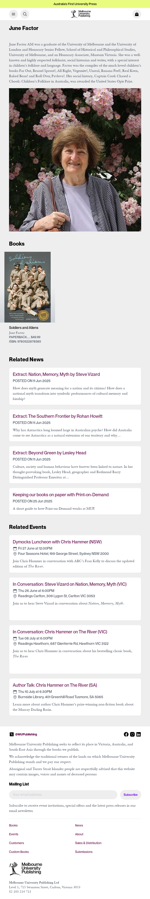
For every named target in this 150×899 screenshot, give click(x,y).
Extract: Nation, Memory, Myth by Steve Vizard (56, 374)
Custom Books (19, 852)
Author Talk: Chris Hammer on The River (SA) (55, 685)
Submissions (84, 852)
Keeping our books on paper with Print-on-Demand (61, 494)
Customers (16, 843)
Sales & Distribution (88, 843)
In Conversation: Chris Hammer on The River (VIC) (60, 631)
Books (13, 825)
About (79, 834)
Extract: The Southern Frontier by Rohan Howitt (57, 416)
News (79, 825)
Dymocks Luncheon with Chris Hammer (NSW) (57, 542)
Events (13, 834)
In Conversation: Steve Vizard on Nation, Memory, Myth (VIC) (69, 584)
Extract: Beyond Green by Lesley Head (49, 452)
